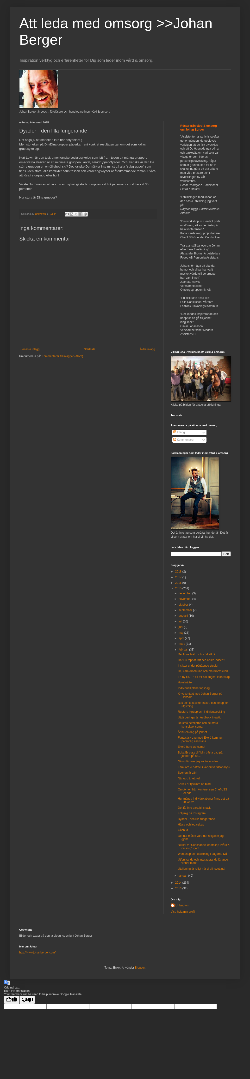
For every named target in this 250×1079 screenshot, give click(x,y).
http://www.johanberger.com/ (37, 952)
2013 (178, 888)
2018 (178, 571)
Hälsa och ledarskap (191, 824)
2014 (178, 882)
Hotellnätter (185, 682)
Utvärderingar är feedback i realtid (199, 717)
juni (181, 627)
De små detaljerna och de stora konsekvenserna (198, 724)
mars (182, 643)
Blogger (140, 967)
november (185, 599)
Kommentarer (183, 439)
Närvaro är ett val (189, 778)
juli (181, 621)
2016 (178, 583)
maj (181, 632)
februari (184, 649)
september (186, 610)
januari (183, 875)
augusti (184, 615)
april (182, 638)
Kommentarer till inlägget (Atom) (62, 356)
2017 (178, 577)
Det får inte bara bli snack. (194, 807)
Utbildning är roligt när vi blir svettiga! (201, 868)
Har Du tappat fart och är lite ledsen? (201, 660)
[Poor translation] (27, 1000)
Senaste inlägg (29, 349)
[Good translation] (11, 1000)
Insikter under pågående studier (198, 665)
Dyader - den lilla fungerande (196, 819)
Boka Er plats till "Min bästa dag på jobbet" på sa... (200, 754)
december (185, 593)
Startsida (89, 349)
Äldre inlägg (147, 349)
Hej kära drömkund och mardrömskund (203, 671)
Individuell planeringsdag (194, 688)
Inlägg (179, 432)
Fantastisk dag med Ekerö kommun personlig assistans (200, 739)
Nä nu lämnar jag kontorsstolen (198, 761)
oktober (184, 604)
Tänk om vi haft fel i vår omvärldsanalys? (204, 767)
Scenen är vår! (187, 772)
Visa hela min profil (183, 911)
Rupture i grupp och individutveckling (201, 711)
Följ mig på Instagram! (192, 813)
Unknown (181, 905)
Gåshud (183, 830)
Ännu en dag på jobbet (192, 732)
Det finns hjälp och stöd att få (196, 654)
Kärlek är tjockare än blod (194, 784)
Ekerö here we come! (191, 746)
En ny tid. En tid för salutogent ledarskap (204, 677)
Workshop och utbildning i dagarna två (202, 854)
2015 (178, 588)
